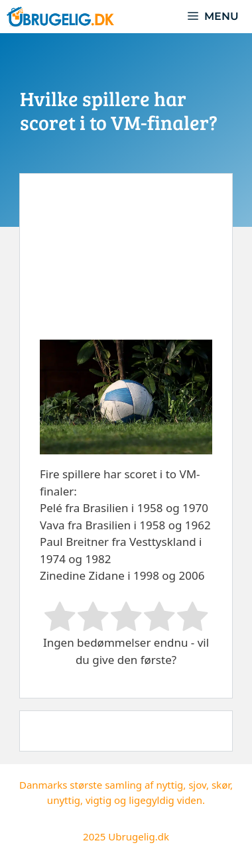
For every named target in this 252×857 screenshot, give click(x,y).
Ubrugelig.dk (138, 836)
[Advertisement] (126, 266)
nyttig (169, 784)
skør (221, 784)
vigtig (98, 800)
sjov (197, 784)
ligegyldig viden (165, 800)
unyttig (63, 800)
